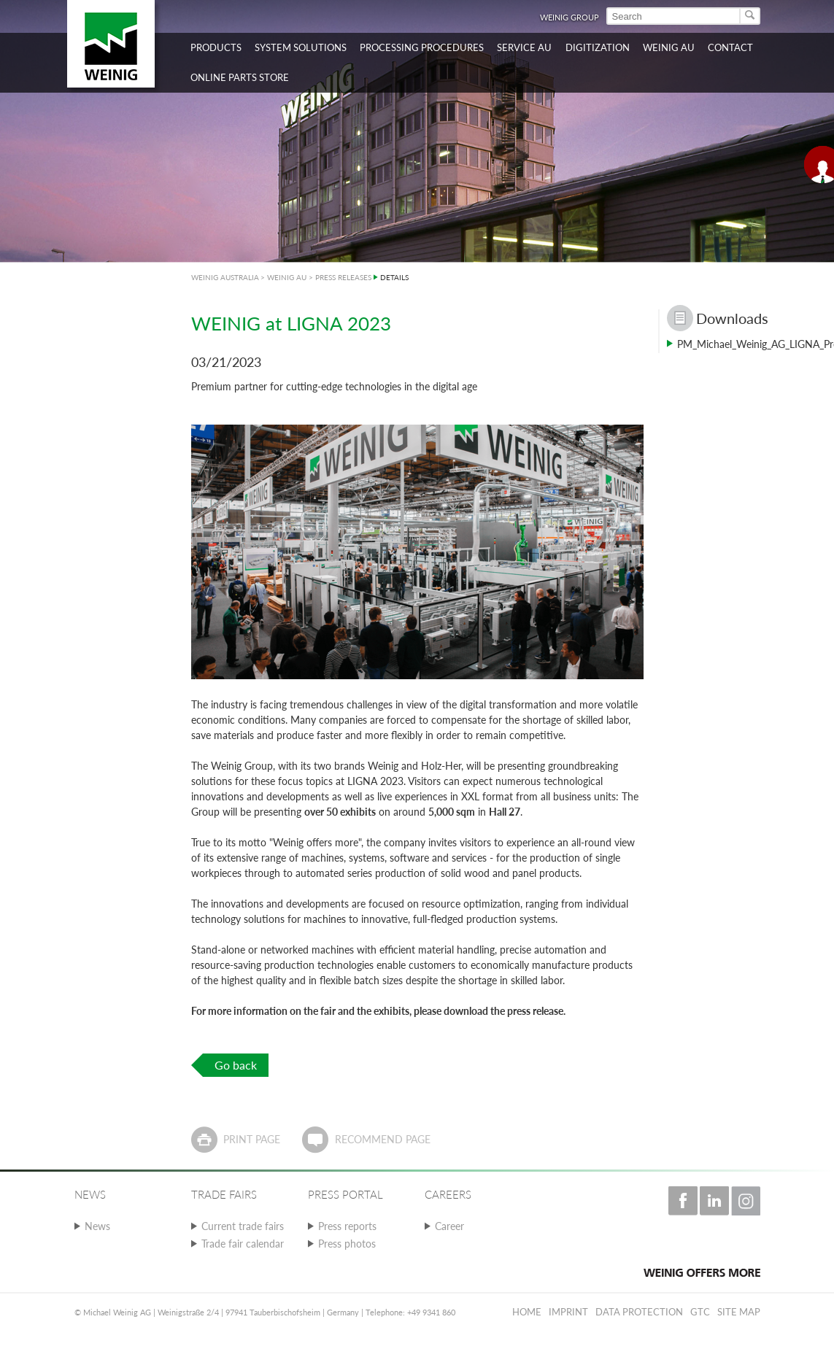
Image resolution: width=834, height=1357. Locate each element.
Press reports (347, 1226)
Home (526, 1312)
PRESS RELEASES (343, 277)
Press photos (347, 1243)
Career (449, 1226)
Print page (251, 1139)
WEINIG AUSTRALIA (225, 277)
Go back (236, 1065)
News (97, 1226)
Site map (738, 1312)
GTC (700, 1312)
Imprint (568, 1312)
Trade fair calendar (242, 1243)
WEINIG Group (569, 17)
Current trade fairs (242, 1226)
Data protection (639, 1312)
